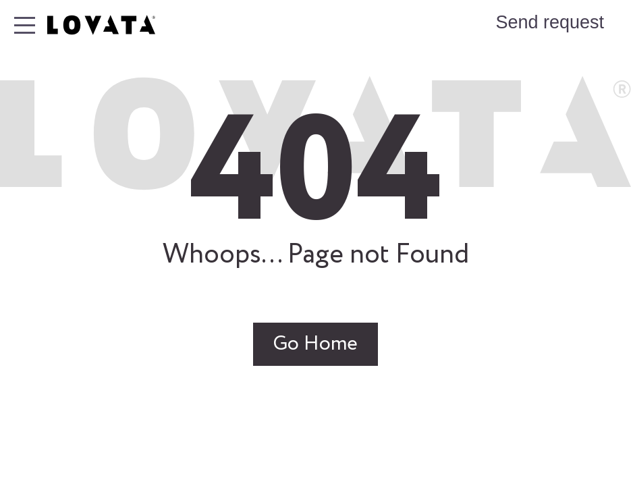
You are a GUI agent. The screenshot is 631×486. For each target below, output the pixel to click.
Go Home (315, 344)
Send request (549, 22)
